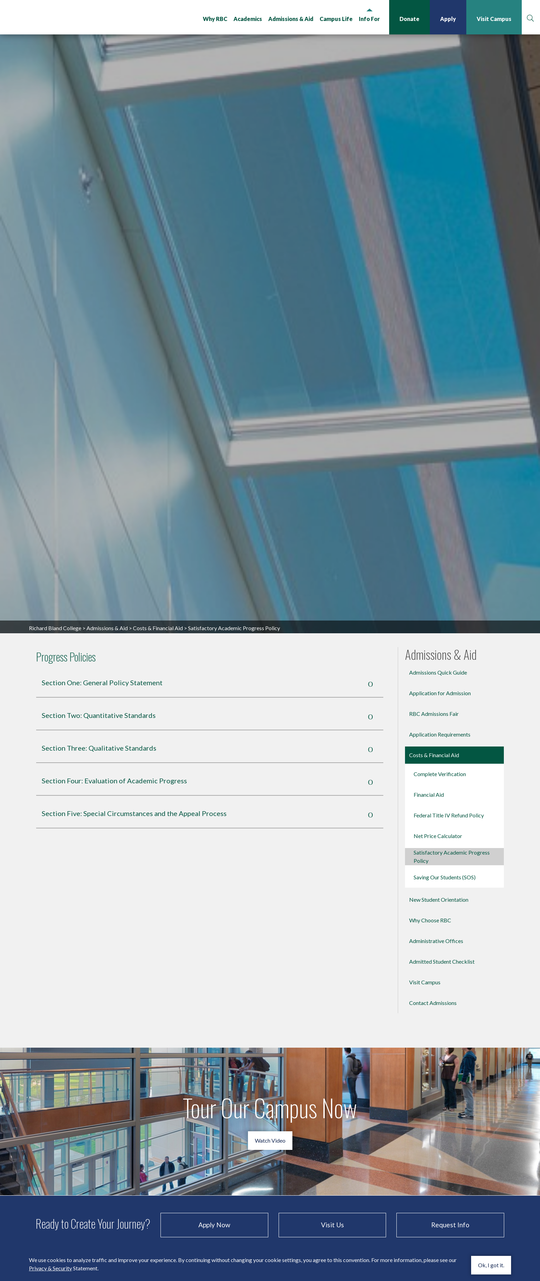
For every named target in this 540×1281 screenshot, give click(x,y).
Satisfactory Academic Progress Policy (452, 1026)
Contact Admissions (433, 1172)
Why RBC (214, 18)
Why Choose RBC (430, 1090)
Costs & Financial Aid (158, 797)
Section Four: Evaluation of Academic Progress (119, 950)
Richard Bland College (65, 19)
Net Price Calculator (438, 1005)
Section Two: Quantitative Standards (103, 885)
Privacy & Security (50, 1268)
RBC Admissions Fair (434, 883)
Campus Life (335, 18)
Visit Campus (493, 18)
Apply (447, 18)
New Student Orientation (438, 1069)
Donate (409, 18)
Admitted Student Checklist (442, 1131)
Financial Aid (429, 964)
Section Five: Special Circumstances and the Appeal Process (138, 983)
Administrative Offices (436, 1110)
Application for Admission (440, 862)
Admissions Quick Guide (438, 842)
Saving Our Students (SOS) (445, 1047)
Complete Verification (440, 943)
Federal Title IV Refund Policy (449, 985)
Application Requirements (439, 904)
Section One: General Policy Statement (106, 852)
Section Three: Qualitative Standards (103, 918)
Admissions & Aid (290, 18)
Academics (247, 18)
